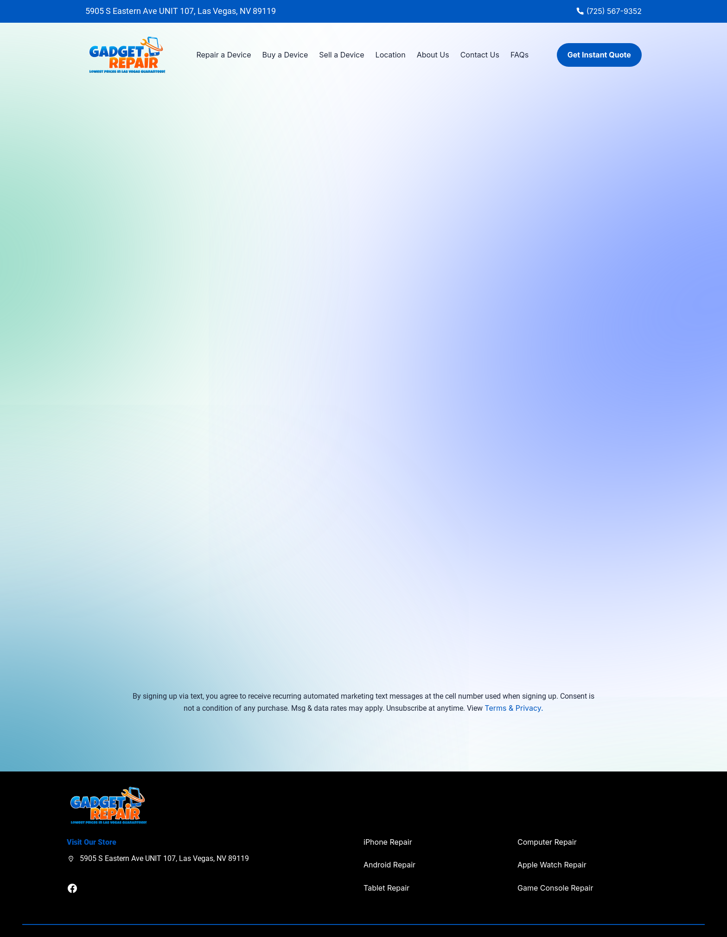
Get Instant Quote (599, 54)
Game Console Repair (555, 861)
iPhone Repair (388, 815)
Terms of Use (671, 916)
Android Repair (389, 837)
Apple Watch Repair (552, 837)
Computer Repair (547, 815)
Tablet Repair (386, 861)
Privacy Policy (628, 916)
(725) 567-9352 (614, 11)
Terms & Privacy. (514, 681)
